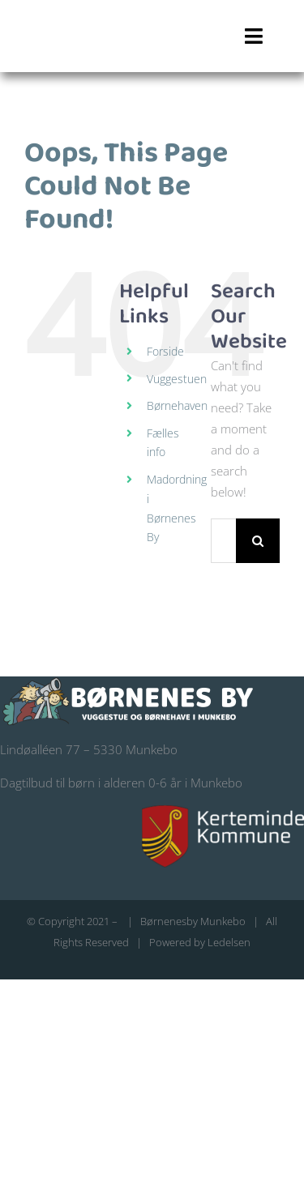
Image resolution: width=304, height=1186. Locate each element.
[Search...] (223, 540)
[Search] (258, 540)
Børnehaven (177, 405)
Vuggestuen (177, 378)
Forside (165, 351)
